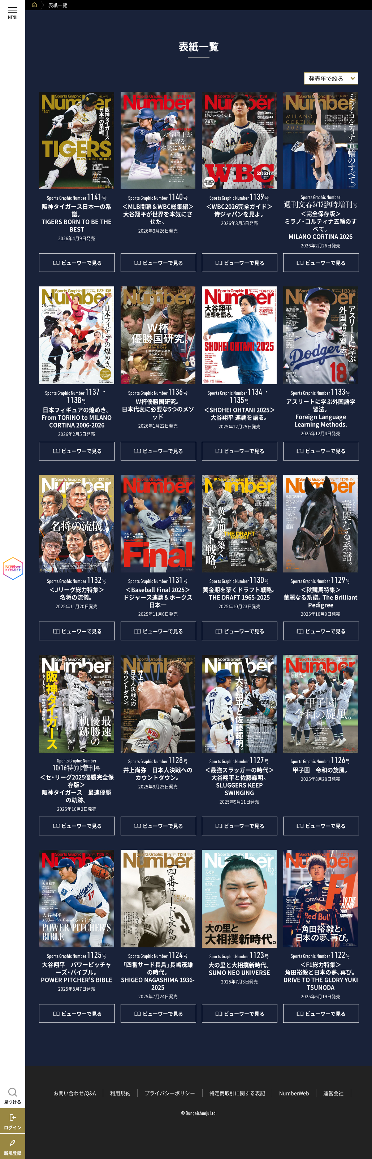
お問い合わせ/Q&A (74, 1093)
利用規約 (120, 1093)
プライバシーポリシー (169, 1093)
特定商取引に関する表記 (237, 1093)
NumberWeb (294, 1093)
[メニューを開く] (12, 12)
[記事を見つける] (12, 1095)
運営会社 (333, 1093)
